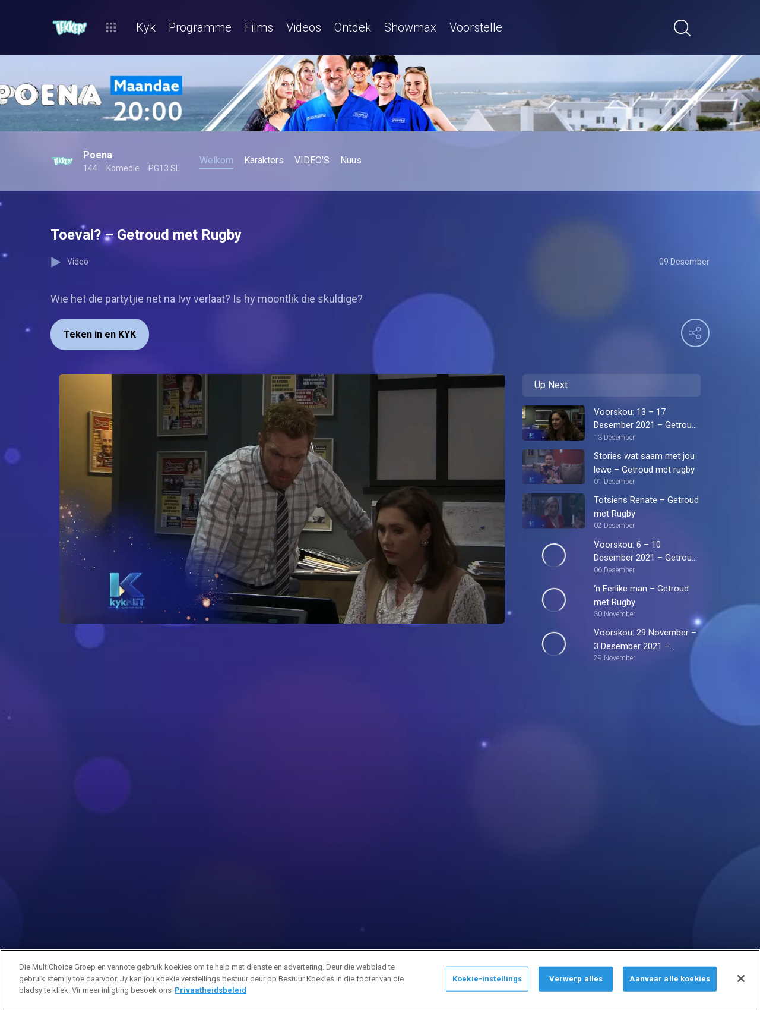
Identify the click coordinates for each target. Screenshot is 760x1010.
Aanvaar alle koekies (669, 978)
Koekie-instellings (487, 978)
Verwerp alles (576, 978)
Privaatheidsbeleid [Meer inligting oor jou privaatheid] (210, 990)
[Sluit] (741, 978)
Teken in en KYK (100, 334)
